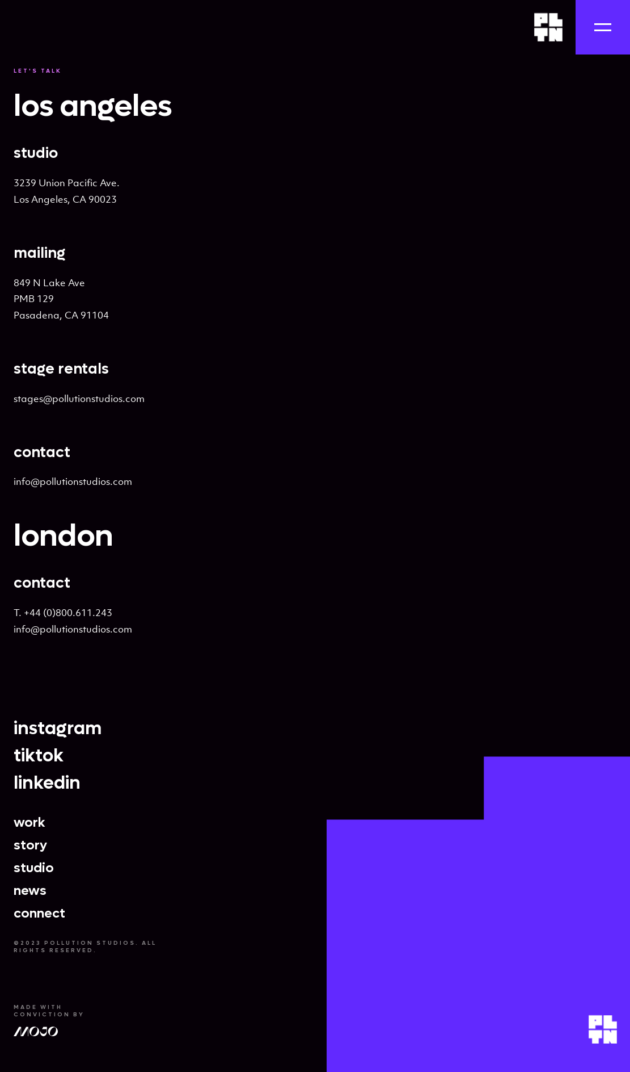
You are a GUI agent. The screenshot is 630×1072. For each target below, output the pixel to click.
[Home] (548, 27)
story (30, 845)
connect (39, 913)
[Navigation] (603, 27)
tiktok (39, 756)
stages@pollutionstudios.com (79, 398)
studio (34, 868)
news (30, 890)
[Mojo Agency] (36, 1034)
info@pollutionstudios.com (73, 481)
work (29, 822)
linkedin (47, 783)
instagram (58, 728)
